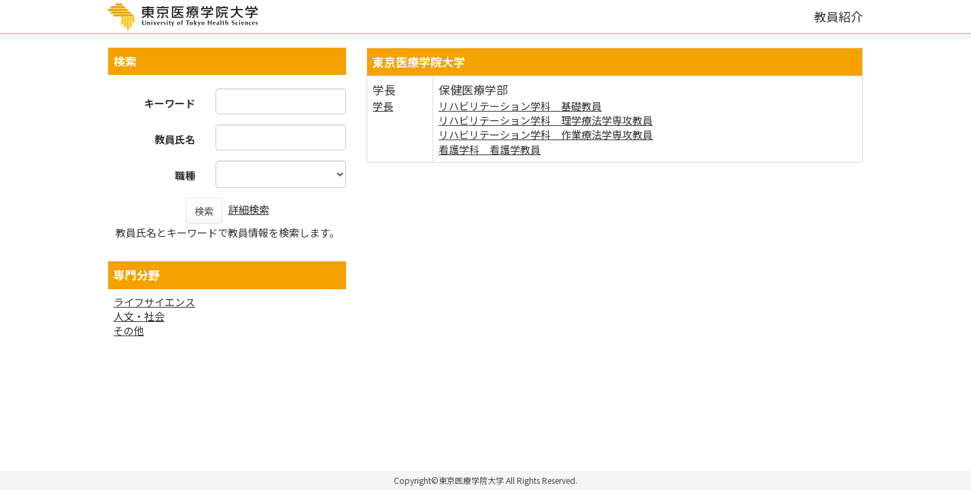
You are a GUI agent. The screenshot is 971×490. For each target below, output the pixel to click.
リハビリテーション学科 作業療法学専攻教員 (546, 134)
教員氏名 (174, 139)
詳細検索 (248, 209)
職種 (185, 175)
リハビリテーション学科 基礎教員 (520, 106)
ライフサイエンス (154, 302)
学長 (383, 106)
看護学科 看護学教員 (490, 149)
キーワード (169, 103)
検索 (204, 211)
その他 (129, 330)
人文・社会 (139, 316)
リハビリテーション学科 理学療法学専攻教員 (546, 120)
